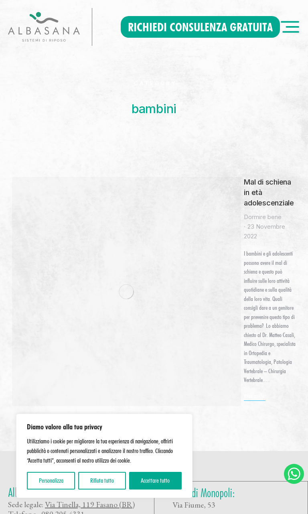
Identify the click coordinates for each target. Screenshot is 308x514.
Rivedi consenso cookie (134, 505)
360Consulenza (67, 505)
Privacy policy (194, 407)
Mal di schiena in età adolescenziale (161, 182)
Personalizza (51, 480)
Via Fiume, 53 (193, 351)
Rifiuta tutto (102, 480)
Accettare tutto (155, 480)
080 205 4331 (63, 361)
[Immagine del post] (47, 212)
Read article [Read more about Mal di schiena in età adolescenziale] (105, 257)
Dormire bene (114, 197)
